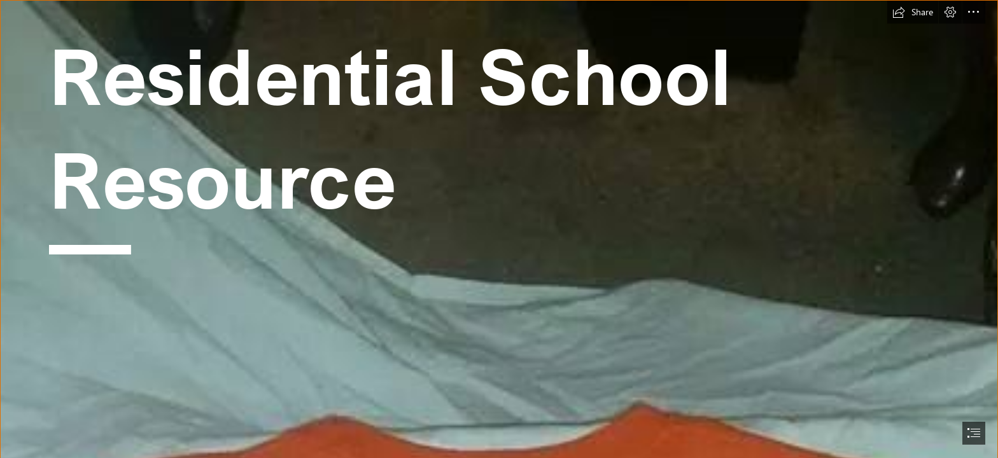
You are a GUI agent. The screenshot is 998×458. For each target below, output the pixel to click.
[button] (912, 12)
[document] (499, 229)
